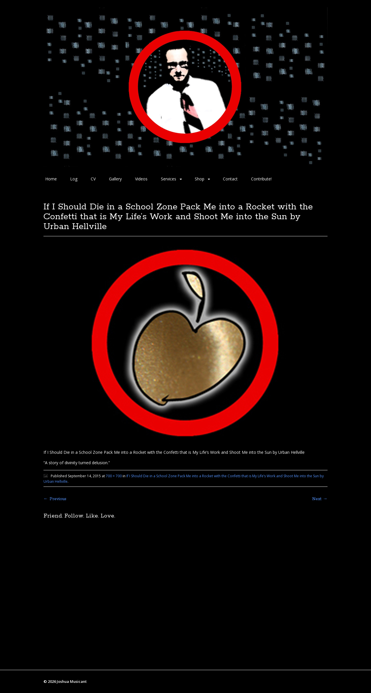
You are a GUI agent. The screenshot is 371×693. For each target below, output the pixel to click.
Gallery (115, 179)
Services (168, 179)
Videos (141, 179)
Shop (199, 179)
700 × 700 (114, 475)
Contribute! (261, 179)
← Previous (54, 499)
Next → (320, 499)
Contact (230, 179)
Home (51, 179)
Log (73, 179)
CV (93, 179)
